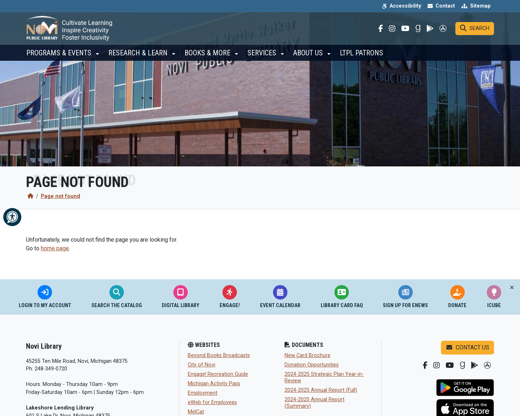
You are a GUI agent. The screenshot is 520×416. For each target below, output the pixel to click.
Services (262, 58)
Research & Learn (138, 58)
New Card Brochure (307, 355)
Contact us (467, 347)
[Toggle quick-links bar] (512, 287)
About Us (309, 58)
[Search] (474, 31)
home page (55, 248)
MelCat (196, 412)
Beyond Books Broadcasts (219, 355)
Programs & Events (59, 58)
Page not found (60, 196)
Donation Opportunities (312, 365)
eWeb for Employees (212, 402)
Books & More (208, 58)
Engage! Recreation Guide (218, 374)
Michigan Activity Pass (214, 384)
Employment (202, 393)
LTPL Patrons (361, 58)
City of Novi (201, 365)
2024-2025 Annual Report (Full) (321, 390)
